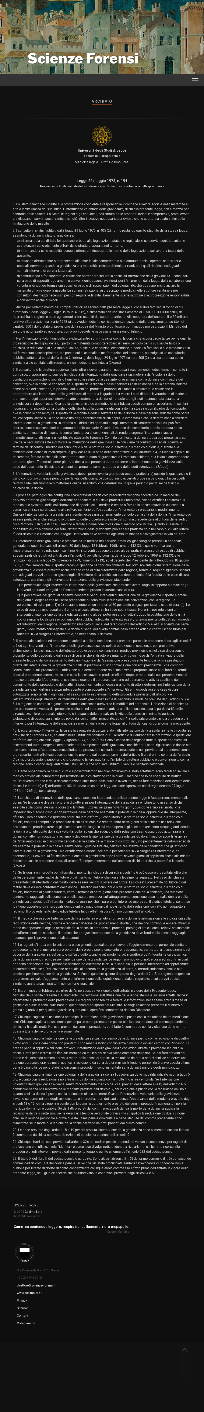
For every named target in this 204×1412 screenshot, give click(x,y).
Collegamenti (26, 1323)
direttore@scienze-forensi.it (36, 1285)
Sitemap (22, 1308)
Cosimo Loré (33, 1212)
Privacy (22, 1300)
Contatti (22, 1315)
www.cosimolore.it (29, 1293)
